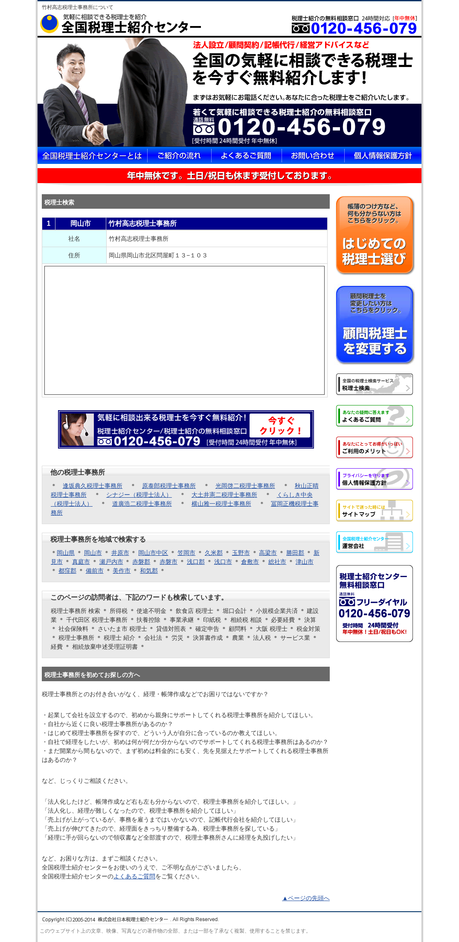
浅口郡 (196, 561)
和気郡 (149, 570)
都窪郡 (67, 570)
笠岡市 (186, 552)
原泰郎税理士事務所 (169, 485)
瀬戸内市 (111, 561)
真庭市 (81, 561)
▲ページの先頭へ (306, 898)
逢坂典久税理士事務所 (92, 485)
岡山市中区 (153, 552)
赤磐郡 (141, 561)
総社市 (277, 561)
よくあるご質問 (134, 876)
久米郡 (214, 552)
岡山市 (93, 552)
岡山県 (66, 552)
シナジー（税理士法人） (139, 494)
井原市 (120, 552)
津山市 (305, 561)
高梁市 (268, 552)
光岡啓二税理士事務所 (245, 485)
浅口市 (223, 561)
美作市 (122, 570)
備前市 (95, 570)
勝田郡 (295, 552)
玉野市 (241, 552)
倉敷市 (250, 561)
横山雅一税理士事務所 (221, 503)
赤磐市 (168, 561)
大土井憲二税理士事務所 (224, 494)
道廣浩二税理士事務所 (142, 503)
